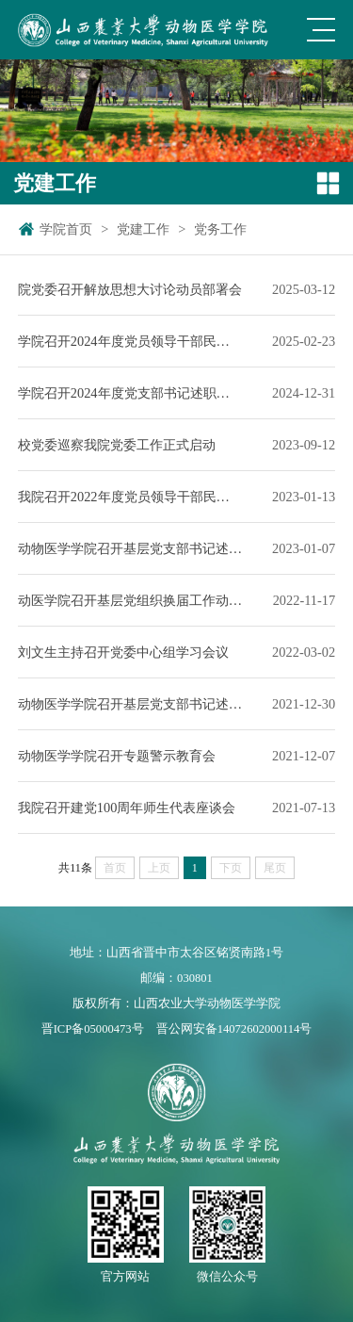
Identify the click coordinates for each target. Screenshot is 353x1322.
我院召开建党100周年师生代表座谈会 (127, 807)
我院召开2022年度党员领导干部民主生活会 (130, 496)
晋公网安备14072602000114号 (234, 1029)
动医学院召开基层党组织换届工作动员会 (130, 600)
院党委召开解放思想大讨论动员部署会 (130, 289)
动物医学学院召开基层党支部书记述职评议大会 (130, 548)
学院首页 (66, 229)
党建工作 (143, 229)
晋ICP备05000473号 (92, 1029)
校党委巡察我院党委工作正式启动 (117, 444)
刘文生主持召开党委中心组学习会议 (123, 652)
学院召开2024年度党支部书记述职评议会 (130, 392)
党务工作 (220, 229)
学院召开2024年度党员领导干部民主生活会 (130, 341)
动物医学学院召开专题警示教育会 (117, 755)
